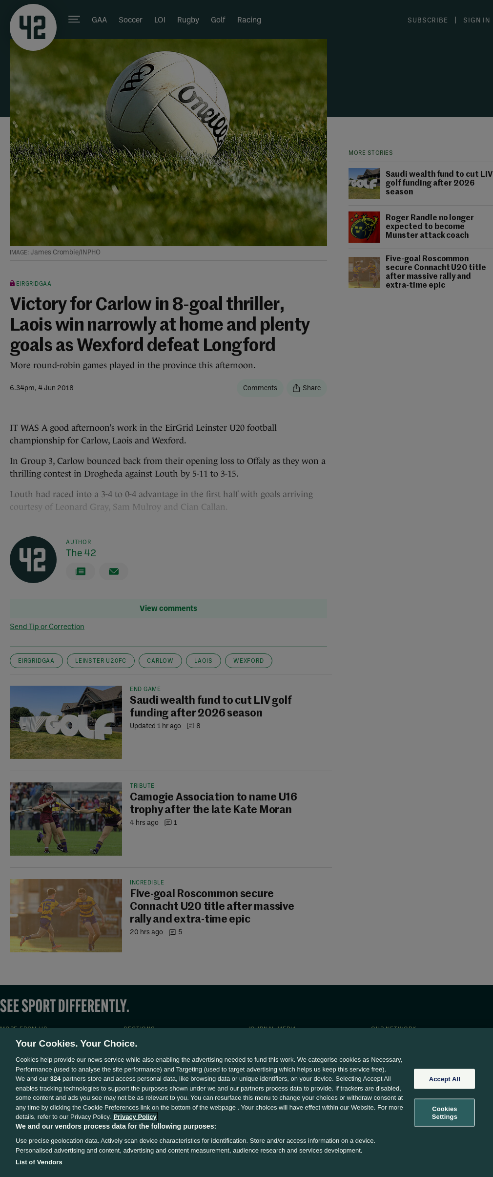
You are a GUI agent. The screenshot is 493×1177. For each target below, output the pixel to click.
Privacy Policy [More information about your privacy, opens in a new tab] (135, 1116)
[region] (246, 1102)
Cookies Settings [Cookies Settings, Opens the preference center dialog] (444, 1112)
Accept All (444, 1078)
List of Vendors (39, 1162)
